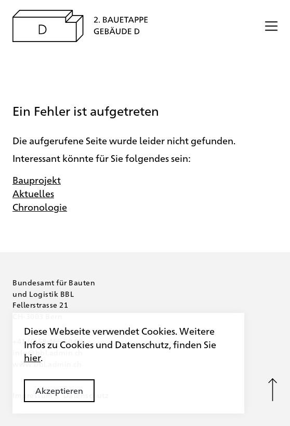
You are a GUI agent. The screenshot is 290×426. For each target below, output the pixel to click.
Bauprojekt (36, 179)
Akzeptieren (59, 390)
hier (32, 357)
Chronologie (39, 206)
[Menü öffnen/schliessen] (271, 26)
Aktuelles (33, 193)
